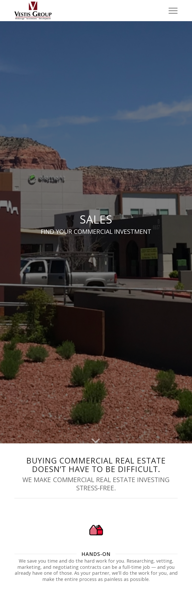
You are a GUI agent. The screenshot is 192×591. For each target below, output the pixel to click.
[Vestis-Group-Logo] (79, 10)
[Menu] (170, 10)
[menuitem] (170, 10)
